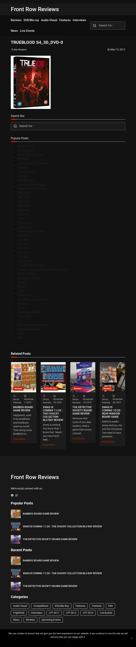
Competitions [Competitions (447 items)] (40, 605)
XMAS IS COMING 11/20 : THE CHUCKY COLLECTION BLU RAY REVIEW (53, 414)
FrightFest (24, 227)
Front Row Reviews (35, 9)
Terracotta (24, 316)
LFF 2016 (24, 257)
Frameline (24, 223)
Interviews (24, 235)
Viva (20, 333)
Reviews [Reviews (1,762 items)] (30, 619)
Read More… (20, 439)
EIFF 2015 (24, 206)
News (21, 286)
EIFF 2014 (24, 201)
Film (20, 218)
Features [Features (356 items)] (80, 605)
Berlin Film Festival (30, 154)
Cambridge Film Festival (33, 163)
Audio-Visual (26, 146)
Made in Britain (27, 274)
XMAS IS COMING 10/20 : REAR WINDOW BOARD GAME (112, 412)
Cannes (22, 167)
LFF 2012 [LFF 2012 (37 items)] (71, 612)
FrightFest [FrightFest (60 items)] (18, 612)
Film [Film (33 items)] (110, 605)
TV (19, 320)
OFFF (21, 291)
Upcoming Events (29, 329)
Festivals (23, 214)
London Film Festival (31, 265)
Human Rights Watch (31, 231)
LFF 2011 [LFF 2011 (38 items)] (54, 612)
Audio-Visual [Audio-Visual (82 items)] (20, 605)
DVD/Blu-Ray (26, 180)
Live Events (25, 261)
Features (23, 210)
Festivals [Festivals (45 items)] (97, 605)
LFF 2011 (24, 240)
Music (22, 282)
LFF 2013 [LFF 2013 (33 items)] (88, 612)
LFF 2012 (24, 244)
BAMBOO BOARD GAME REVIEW (23, 409)
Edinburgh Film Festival (33, 188)
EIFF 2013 (24, 197)
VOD (20, 337)
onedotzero (25, 295)
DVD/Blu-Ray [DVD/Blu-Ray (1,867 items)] (62, 605)
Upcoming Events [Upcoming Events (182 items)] (51, 619)
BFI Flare (23, 159)
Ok (68, 641)
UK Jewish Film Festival (33, 325)
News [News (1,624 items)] (16, 619)
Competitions (26, 171)
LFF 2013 (24, 248)
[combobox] (107, 25)
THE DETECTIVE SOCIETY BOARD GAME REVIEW (82, 410)
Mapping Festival (29, 278)
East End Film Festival (32, 184)
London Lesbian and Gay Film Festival (42, 269)
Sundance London (29, 312)
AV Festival (25, 150)
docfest (22, 176)
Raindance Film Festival (33, 299)
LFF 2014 (24, 252)
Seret (21, 308)
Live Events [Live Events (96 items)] (106, 612)
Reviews (23, 303)
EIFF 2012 (24, 193)
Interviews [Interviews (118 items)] (36, 612)
